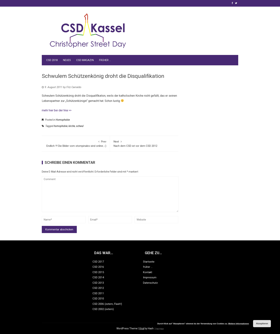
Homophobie (63, 119)
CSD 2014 (98, 277)
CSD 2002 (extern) (103, 309)
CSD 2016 (98, 266)
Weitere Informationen (238, 324)
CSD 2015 (98, 272)
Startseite (148, 261)
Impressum (149, 277)
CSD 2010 (98, 298)
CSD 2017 (98, 261)
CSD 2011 (98, 293)
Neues (67, 60)
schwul (79, 126)
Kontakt (147, 272)
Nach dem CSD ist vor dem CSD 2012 (144, 143)
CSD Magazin (85, 60)
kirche (72, 126)
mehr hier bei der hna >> (56, 110)
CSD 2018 (52, 60)
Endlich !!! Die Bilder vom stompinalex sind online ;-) (75, 143)
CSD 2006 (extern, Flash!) (107, 304)
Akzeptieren (262, 323)
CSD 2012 (98, 288)
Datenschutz (150, 282)
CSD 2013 (98, 282)
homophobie (61, 126)
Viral (141, 328)
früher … (105, 60)
